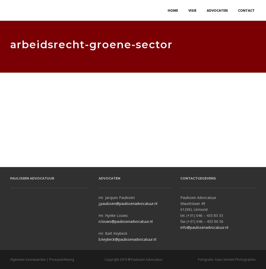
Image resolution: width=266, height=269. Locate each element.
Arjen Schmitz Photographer (235, 259)
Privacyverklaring (61, 259)
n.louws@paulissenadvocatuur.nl (126, 221)
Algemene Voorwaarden (28, 259)
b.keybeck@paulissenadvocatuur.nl (127, 239)
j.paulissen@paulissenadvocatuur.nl (128, 203)
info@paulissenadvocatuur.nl (204, 227)
